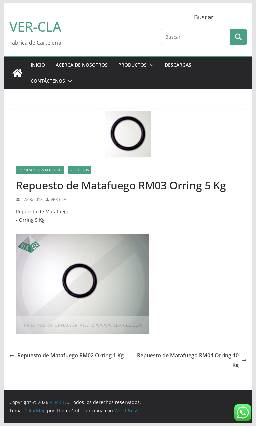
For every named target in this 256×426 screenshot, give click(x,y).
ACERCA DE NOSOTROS (82, 65)
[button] (150, 65)
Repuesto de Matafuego (40, 170)
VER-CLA (35, 26)
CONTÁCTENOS (48, 81)
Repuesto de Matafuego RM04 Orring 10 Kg (192, 360)
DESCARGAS (178, 65)
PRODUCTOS (132, 65)
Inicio (38, 65)
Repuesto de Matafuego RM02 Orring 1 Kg (66, 355)
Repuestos (79, 170)
